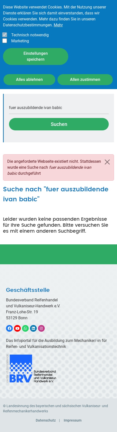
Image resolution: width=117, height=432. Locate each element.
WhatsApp (28, 328)
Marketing (20, 34)
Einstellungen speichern (36, 50)
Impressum (73, 420)
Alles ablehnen (29, 73)
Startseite (11, 86)
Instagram (44, 328)
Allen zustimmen (85, 73)
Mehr (58, 18)
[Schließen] (107, 162)
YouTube (20, 328)
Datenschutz (46, 420)
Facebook (12, 328)
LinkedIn (36, 328)
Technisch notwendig (30, 28)
